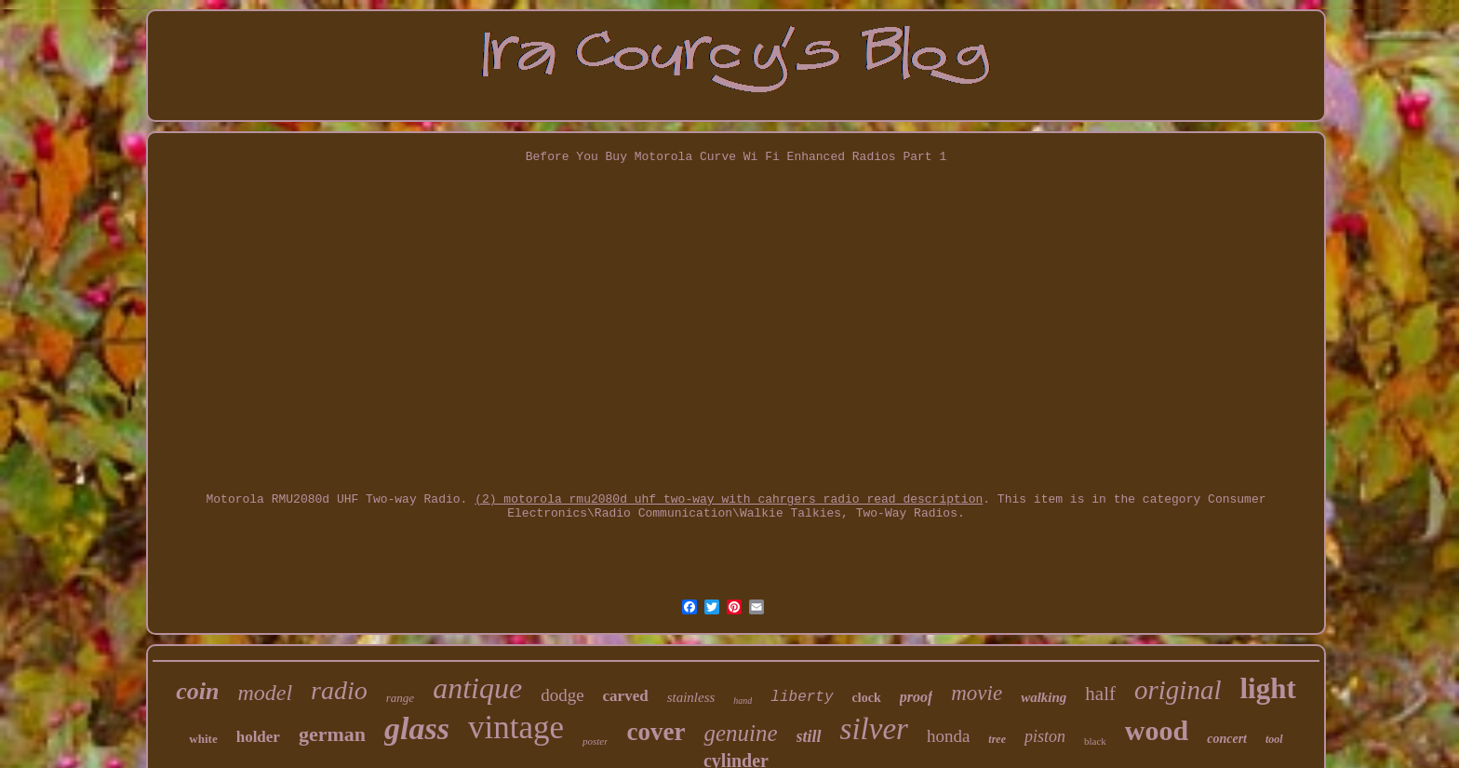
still (809, 736)
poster (595, 741)
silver (874, 729)
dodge (562, 695)
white (203, 739)
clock (866, 698)
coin (197, 691)
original (1177, 690)
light (1267, 688)
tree (997, 739)
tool (1274, 739)
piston (1044, 736)
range (400, 698)
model (264, 692)
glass (416, 728)
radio (339, 690)
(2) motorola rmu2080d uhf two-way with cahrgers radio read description (729, 499)
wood (1156, 730)
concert (1227, 739)
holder (258, 737)
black (1095, 741)
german (332, 734)
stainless (691, 697)
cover (655, 732)
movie (976, 693)
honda (948, 736)
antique (477, 688)
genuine (740, 733)
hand (742, 700)
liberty (801, 697)
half (1100, 693)
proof (916, 697)
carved (626, 696)
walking (1043, 697)
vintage (516, 727)
